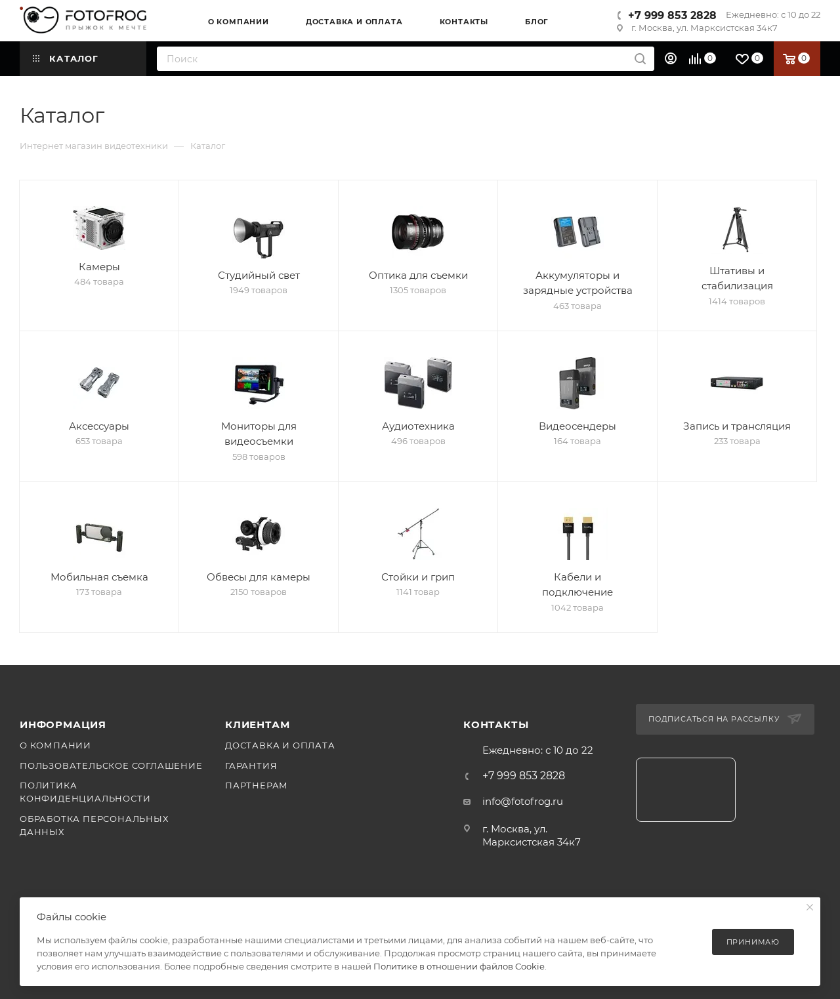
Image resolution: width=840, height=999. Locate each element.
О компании (55, 745)
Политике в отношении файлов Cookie (459, 966)
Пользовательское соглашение (111, 765)
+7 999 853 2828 (672, 15)
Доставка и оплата (280, 745)
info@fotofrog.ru (522, 801)
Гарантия (251, 765)
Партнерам (256, 785)
